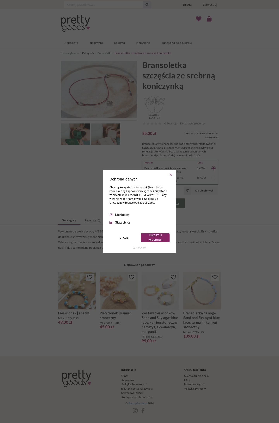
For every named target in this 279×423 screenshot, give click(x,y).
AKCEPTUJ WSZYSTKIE (155, 238)
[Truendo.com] (139, 247)
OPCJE (124, 237)
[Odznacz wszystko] (171, 175)
